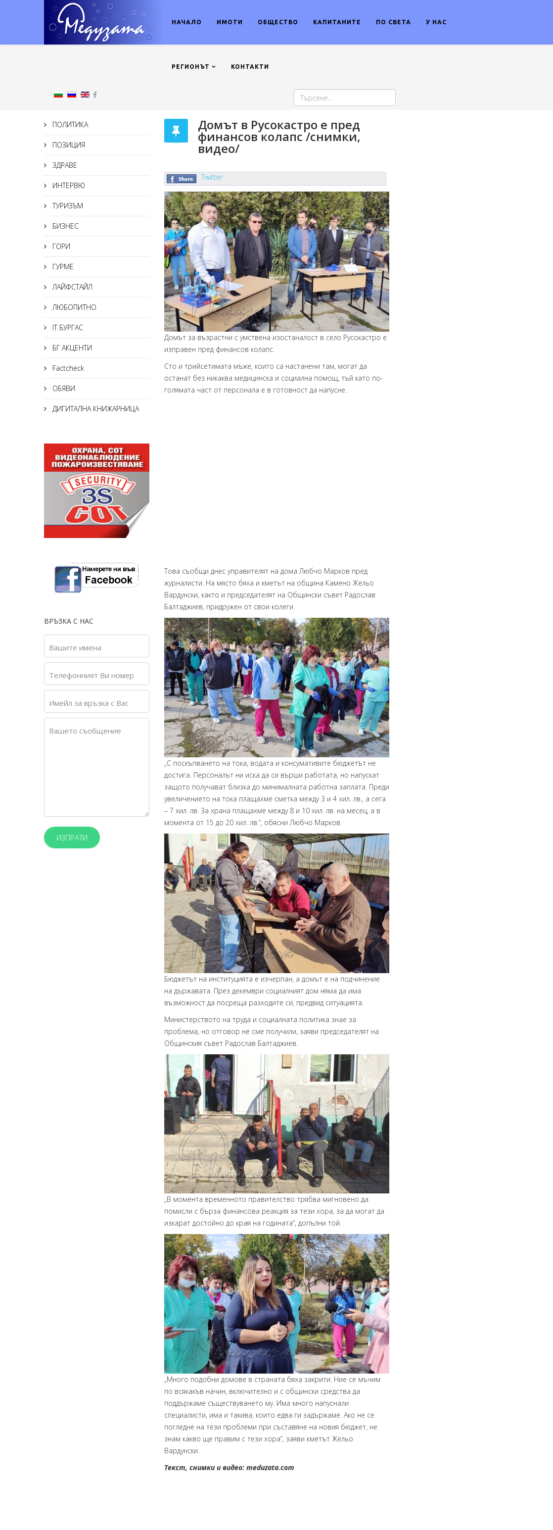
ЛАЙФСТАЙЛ (71, 287)
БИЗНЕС (64, 226)
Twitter (212, 177)
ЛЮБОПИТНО (73, 307)
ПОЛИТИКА (69, 124)
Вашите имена (75, 647)
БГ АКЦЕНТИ (71, 347)
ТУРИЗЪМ (66, 205)
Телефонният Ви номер (91, 675)
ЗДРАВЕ (63, 165)
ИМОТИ (230, 22)
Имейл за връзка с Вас (89, 703)
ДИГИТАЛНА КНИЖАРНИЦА (94, 408)
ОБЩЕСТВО (278, 22)
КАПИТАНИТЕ (337, 22)
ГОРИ (60, 246)
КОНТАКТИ (250, 66)
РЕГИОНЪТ (191, 66)
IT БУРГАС (66, 327)
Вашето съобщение (85, 731)
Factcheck (67, 368)
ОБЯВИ (62, 388)
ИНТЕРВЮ (67, 185)
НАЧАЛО (187, 22)
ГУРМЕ (62, 266)
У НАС (436, 22)
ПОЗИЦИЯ (67, 144)
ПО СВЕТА (393, 22)
